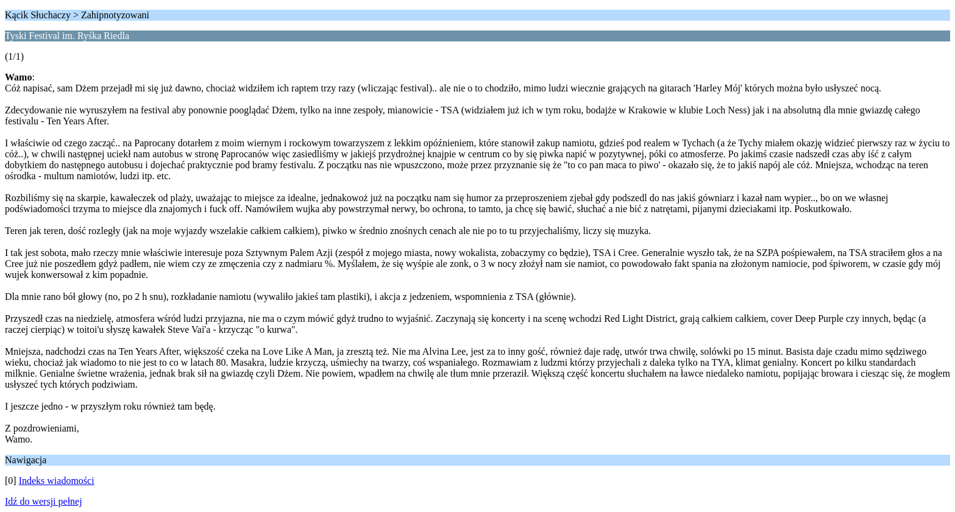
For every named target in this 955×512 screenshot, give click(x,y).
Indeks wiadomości (56, 480)
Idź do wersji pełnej (43, 501)
